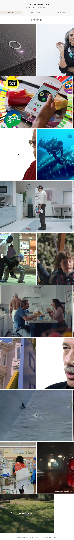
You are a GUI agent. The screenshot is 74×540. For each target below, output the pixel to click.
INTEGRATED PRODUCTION (37, 7)
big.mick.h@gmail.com (52, 537)
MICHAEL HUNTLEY (37, 4)
